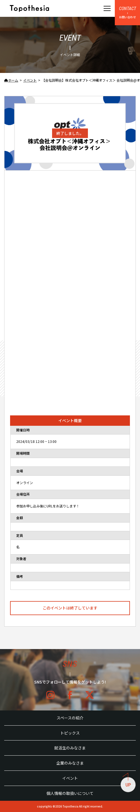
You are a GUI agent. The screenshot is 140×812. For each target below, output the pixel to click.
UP (127, 782)
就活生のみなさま (70, 748)
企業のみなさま (70, 763)
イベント (70, 778)
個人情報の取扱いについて (70, 793)
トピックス (70, 733)
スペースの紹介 (70, 718)
